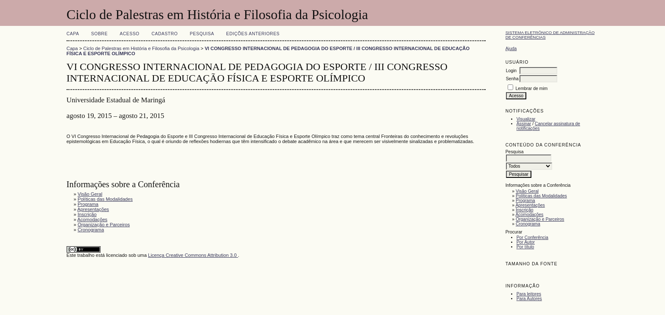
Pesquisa (202, 33)
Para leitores (529, 294)
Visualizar (526, 119)
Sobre (99, 33)
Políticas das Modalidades (541, 196)
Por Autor (526, 242)
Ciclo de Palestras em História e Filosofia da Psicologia (141, 48)
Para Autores (529, 298)
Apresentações (530, 205)
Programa (525, 200)
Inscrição (525, 210)
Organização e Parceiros (540, 219)
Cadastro (164, 33)
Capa (73, 33)
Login (511, 70)
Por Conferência (532, 237)
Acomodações (529, 214)
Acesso (129, 33)
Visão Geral (527, 191)
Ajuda (511, 48)
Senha (512, 78)
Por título (525, 247)
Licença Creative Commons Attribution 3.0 (193, 255)
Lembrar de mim (532, 88)
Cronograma (528, 224)
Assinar (524, 123)
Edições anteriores (252, 33)
